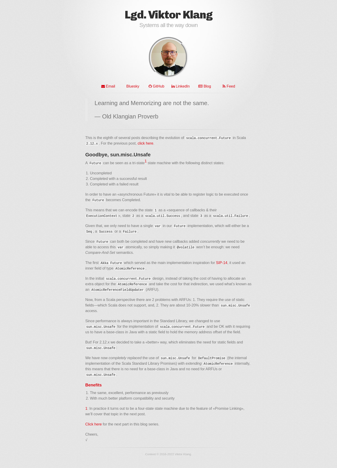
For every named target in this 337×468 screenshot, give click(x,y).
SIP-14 (221, 263)
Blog (204, 86)
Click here (93, 424)
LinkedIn (181, 86)
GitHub (156, 86)
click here (145, 143)
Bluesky (132, 86)
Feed (229, 86)
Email (108, 86)
